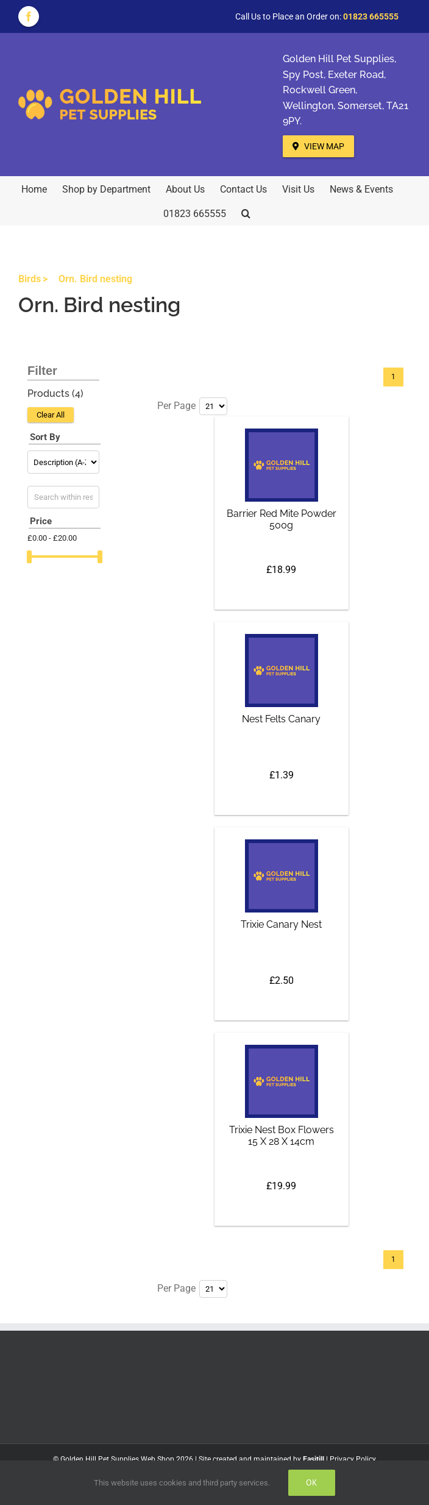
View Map (318, 146)
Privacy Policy (353, 1459)
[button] (245, 213)
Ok (311, 1482)
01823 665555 (371, 16)
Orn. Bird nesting (95, 279)
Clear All (51, 414)
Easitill (313, 1459)
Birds (29, 279)
